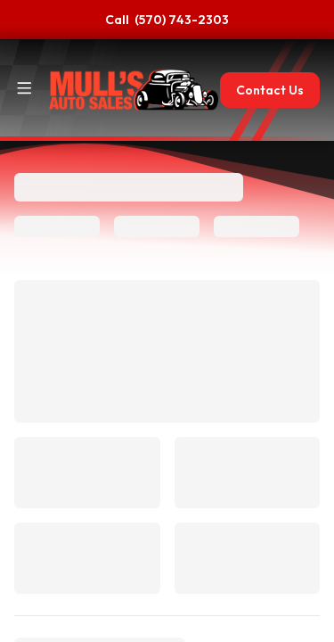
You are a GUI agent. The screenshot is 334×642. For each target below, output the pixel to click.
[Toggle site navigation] (24, 88)
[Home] (133, 90)
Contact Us (270, 90)
